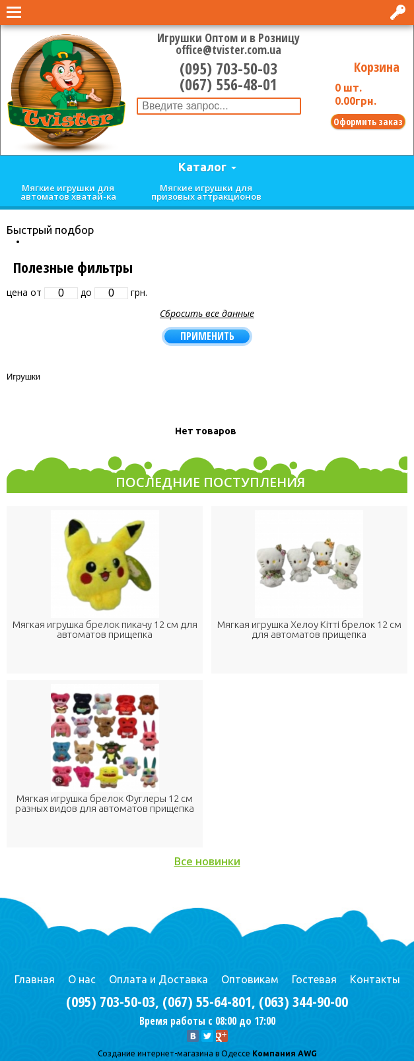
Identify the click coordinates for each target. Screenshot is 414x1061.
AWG (306, 1053)
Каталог (202, 166)
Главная (35, 979)
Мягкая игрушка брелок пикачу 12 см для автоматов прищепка (105, 629)
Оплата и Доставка (158, 979)
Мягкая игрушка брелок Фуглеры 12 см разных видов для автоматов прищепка (104, 803)
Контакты (375, 979)
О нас (82, 979)
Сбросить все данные (207, 313)
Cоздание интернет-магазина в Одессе (174, 1053)
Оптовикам (250, 979)
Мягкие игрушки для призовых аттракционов (206, 192)
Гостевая (314, 979)
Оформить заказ (368, 121)
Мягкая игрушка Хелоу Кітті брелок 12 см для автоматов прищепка (309, 629)
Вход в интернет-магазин (398, 12)
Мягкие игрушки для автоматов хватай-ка (68, 192)
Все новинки (207, 861)
